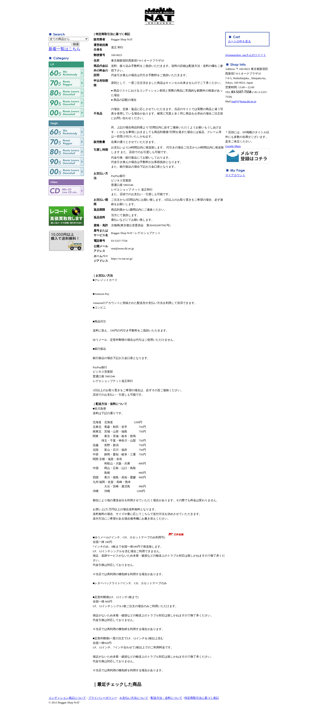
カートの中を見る (239, 41)
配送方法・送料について (166, 697)
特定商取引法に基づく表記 (201, 697)
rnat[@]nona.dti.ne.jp (243, 101)
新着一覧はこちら (64, 49)
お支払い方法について (133, 697)
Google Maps (233, 146)
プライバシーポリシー (102, 697)
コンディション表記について (67, 697)
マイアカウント (235, 175)
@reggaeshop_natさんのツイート (245, 55)
